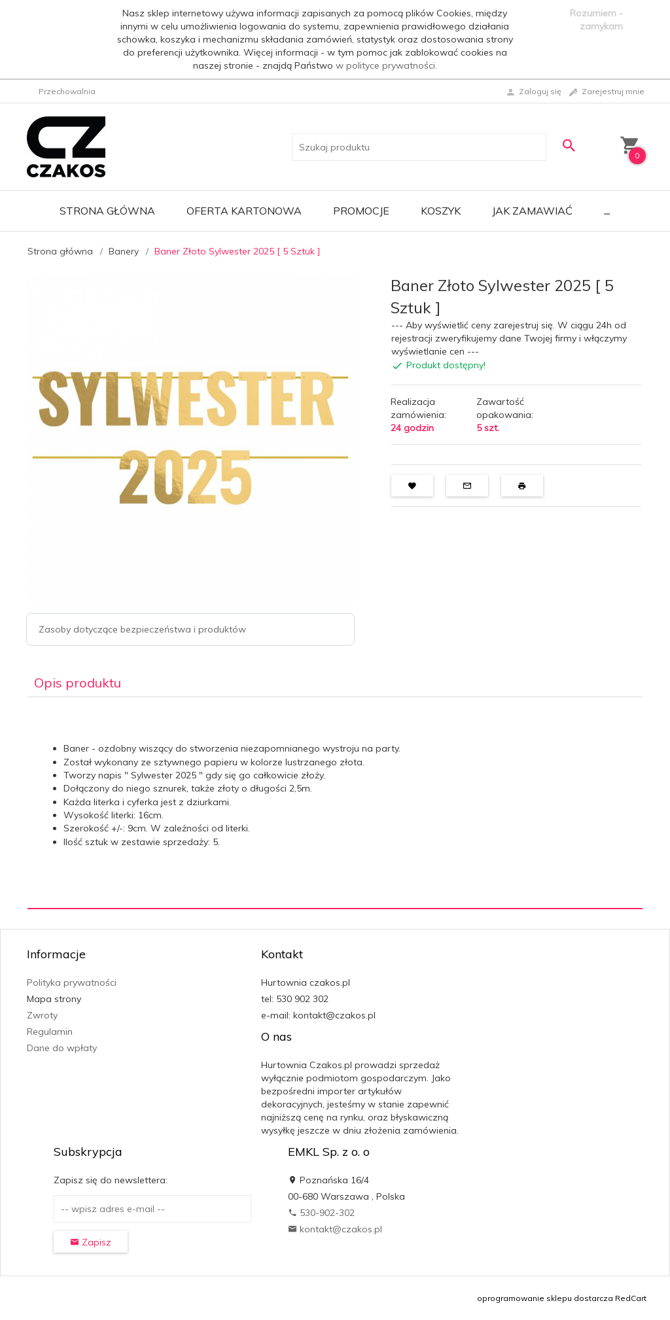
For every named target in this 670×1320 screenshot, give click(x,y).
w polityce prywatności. (386, 65)
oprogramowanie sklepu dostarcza (545, 1298)
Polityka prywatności (71, 982)
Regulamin (50, 1031)
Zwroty (42, 1015)
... (607, 210)
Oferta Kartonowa (244, 210)
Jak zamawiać (532, 210)
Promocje (361, 210)
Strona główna (107, 210)
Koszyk (441, 210)
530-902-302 (321, 1213)
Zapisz (90, 1242)
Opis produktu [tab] (77, 682)
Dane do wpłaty (62, 1048)
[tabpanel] (335, 802)
